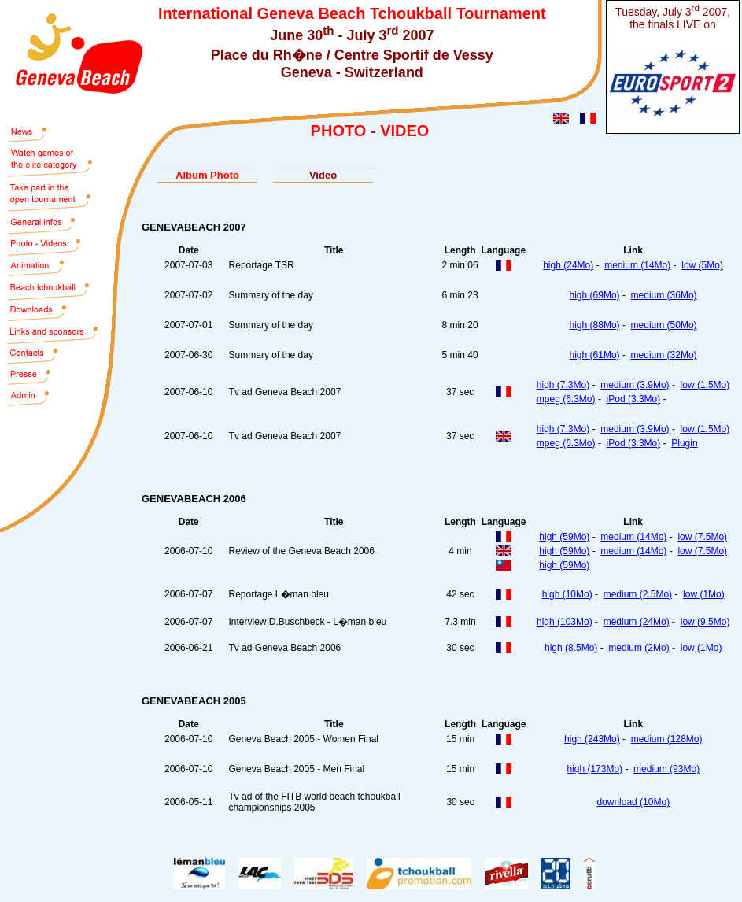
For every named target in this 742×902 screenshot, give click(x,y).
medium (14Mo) (637, 265)
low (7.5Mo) (702, 536)
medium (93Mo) (666, 768)
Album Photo (207, 175)
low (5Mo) (702, 265)
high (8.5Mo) (571, 647)
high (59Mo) (564, 536)
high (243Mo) (592, 739)
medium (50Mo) (664, 325)
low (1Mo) (704, 594)
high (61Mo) (595, 354)
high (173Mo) (594, 768)
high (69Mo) (595, 295)
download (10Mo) (633, 802)
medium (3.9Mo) (634, 384)
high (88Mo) (595, 325)
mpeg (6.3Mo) (566, 399)
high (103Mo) (564, 621)
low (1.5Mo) (705, 384)
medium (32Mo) (664, 354)
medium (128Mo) (667, 739)
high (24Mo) (568, 265)
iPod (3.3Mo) (634, 399)
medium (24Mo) (637, 621)
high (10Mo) (567, 594)
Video (323, 175)
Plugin (684, 443)
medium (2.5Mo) (638, 594)
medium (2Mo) (638, 647)
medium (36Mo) (664, 295)
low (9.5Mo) (705, 621)
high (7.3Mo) (563, 384)
